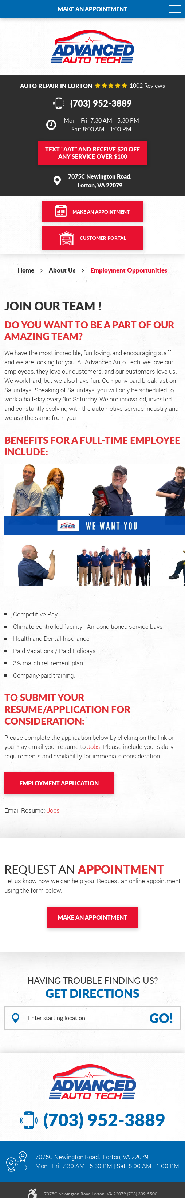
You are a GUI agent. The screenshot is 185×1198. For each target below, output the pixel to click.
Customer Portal (103, 238)
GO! (161, 1017)
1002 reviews (147, 85)
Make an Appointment (92, 9)
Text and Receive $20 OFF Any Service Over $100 (92, 152)
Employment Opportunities (129, 270)
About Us (62, 270)
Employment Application (59, 783)
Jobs (93, 746)
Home (25, 270)
